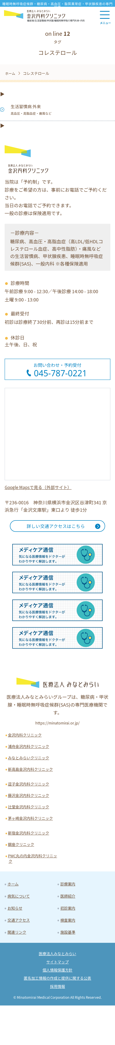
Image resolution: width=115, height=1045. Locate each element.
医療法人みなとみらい (57, 990)
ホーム (14, 914)
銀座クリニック (23, 871)
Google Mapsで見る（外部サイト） (42, 487)
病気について (20, 927)
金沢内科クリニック (27, 740)
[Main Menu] (105, 16)
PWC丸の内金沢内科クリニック (31, 887)
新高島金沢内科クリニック (31, 780)
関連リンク (18, 967)
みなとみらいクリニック (31, 765)
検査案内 (69, 953)
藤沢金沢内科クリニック (31, 812)
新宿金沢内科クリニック (31, 859)
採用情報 (57, 1025)
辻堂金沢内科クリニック (31, 824)
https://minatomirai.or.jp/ (57, 727)
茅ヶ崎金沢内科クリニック (31, 840)
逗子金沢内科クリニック (31, 799)
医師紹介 (69, 927)
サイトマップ (57, 999)
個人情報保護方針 (57, 1008)
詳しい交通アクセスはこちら (55, 528)
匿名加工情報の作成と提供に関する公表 (57, 1017)
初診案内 (69, 940)
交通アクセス (20, 953)
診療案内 (69, 914)
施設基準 (69, 967)
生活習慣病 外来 (33, 109)
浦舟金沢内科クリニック (31, 752)
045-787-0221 (60, 373)
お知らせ (16, 940)
